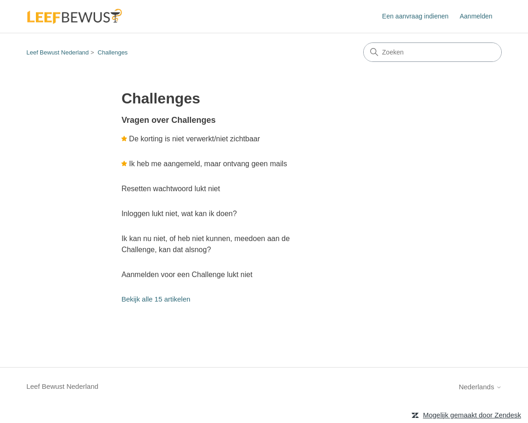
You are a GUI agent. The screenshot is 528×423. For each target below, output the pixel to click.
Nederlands (480, 387)
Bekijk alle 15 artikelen (155, 299)
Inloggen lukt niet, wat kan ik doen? (179, 214)
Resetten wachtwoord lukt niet (170, 189)
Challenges (113, 52)
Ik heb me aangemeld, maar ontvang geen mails (208, 164)
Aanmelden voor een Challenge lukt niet (186, 274)
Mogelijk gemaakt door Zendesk (472, 415)
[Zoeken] (432, 52)
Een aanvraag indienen (415, 16)
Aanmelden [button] (476, 16)
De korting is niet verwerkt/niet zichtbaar (194, 139)
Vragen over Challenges (168, 120)
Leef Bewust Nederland (57, 52)
